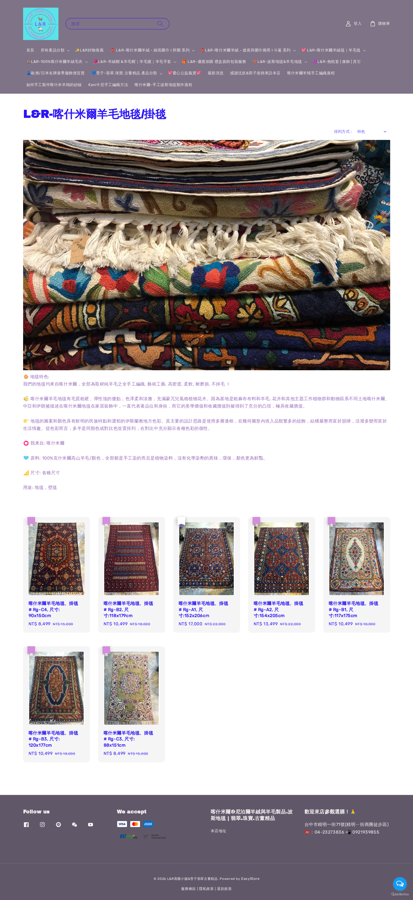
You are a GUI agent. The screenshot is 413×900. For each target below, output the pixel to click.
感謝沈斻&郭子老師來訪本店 (255, 73)
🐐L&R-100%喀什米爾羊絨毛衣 (54, 61)
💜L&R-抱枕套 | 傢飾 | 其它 (337, 61)
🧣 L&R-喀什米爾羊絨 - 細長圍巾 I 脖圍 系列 (150, 50)
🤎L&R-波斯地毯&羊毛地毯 (277, 61)
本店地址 (218, 831)
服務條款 (188, 889)
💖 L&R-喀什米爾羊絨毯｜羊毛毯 (331, 50)
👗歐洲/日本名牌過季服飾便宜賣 (55, 73)
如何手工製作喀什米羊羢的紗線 (54, 84)
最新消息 (215, 73)
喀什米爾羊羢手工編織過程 (311, 73)
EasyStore (250, 879)
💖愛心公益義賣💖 (184, 73)
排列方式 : (343, 131)
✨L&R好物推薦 (89, 50)
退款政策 (224, 889)
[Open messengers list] (400, 884)
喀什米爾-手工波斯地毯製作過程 (163, 84)
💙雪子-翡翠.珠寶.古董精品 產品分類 (124, 73)
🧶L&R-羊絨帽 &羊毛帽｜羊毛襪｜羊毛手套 (132, 61)
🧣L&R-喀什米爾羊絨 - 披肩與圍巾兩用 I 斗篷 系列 (245, 50)
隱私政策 (206, 889)
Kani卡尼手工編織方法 (108, 84)
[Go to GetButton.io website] (400, 894)
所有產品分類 (53, 50)
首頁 (30, 50)
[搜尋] (160, 23)
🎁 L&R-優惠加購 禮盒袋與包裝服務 (214, 61)
